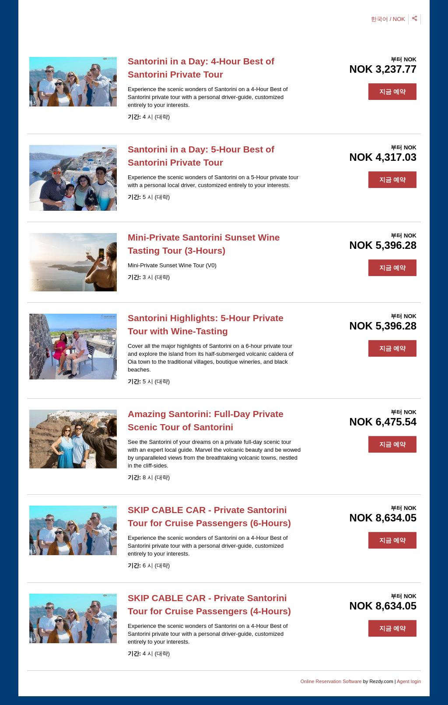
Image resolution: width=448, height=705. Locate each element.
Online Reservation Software (331, 681)
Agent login (409, 681)
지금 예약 (392, 91)
